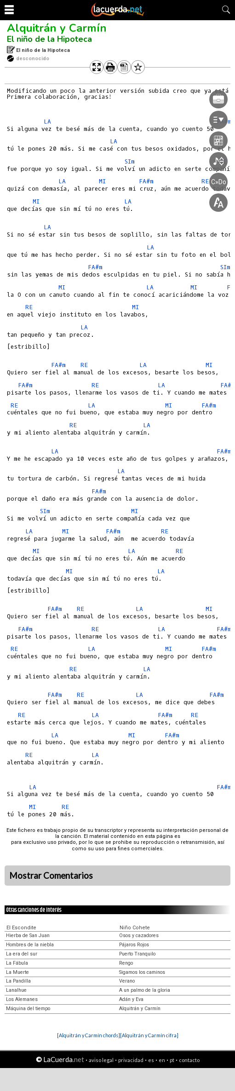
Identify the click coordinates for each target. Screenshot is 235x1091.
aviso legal (101, 1060)
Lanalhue (16, 990)
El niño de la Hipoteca (49, 39)
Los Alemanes (22, 999)
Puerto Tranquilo (137, 954)
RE (29, 307)
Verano (127, 981)
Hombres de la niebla (30, 945)
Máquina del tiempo (28, 1009)
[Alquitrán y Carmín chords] (88, 1035)
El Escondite (21, 928)
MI (102, 181)
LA (47, 121)
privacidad (130, 1060)
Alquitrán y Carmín (57, 28)
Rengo (126, 963)
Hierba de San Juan (28, 935)
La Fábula (17, 963)
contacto (189, 1060)
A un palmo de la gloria (144, 990)
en (162, 1060)
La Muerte (17, 972)
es (151, 1060)
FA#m (95, 267)
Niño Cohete (135, 928)
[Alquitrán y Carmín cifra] (149, 1035)
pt (172, 1060)
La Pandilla (18, 981)
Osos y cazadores (139, 935)
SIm (225, 267)
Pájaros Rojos (134, 945)
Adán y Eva (131, 999)
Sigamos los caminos (142, 972)
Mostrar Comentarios (51, 876)
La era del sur (21, 954)
